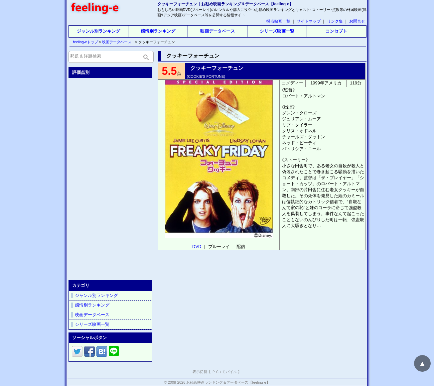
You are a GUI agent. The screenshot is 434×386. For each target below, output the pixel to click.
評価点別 (80, 72)
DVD (196, 246)
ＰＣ (215, 372)
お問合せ (357, 21)
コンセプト (336, 31)
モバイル (229, 372)
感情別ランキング (158, 31)
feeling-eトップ (84, 42)
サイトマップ (309, 21)
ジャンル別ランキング (98, 31)
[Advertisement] (111, 178)
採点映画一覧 (278, 21)
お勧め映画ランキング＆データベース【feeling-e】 (228, 382)
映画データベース (217, 31)
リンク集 (335, 21)
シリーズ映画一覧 (277, 31)
